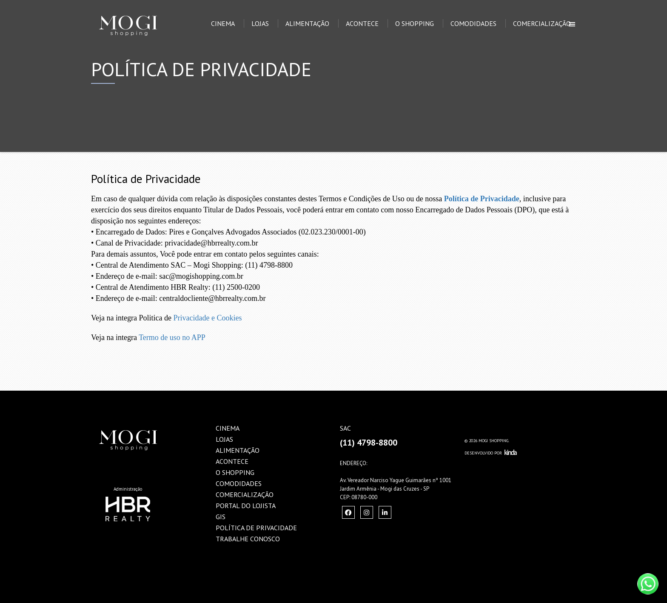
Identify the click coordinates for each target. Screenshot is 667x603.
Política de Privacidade (481, 198)
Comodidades (473, 23)
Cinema (223, 23)
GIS (220, 516)
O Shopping (414, 23)
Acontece (362, 23)
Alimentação (307, 23)
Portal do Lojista (246, 505)
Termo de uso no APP (172, 337)
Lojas (260, 23)
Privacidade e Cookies (207, 318)
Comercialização (542, 23)
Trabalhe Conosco (248, 538)
